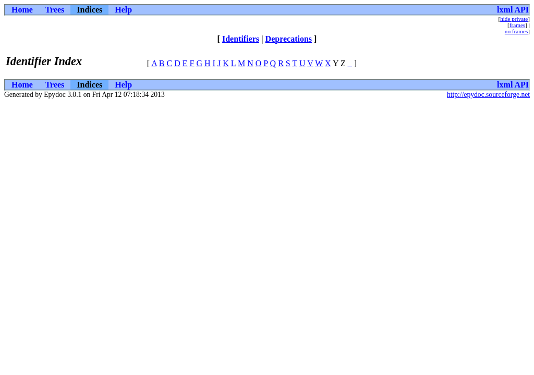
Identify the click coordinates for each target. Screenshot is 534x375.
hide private (514, 19)
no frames (516, 31)
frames (517, 25)
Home (22, 9)
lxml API (513, 9)
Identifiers (240, 38)
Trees (55, 9)
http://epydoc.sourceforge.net (488, 94)
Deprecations (288, 38)
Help (123, 9)
